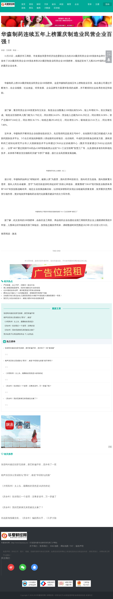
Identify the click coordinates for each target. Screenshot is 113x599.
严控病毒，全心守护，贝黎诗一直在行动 (18, 285)
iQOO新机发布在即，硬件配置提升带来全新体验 (21, 290)
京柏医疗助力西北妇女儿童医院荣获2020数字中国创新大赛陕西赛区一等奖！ (32, 296)
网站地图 (64, 546)
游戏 (23, 8)
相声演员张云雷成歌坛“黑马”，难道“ (18, 317)
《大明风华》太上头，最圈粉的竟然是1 (19, 322)
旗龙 (14, 233)
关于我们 (33, 546)
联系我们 (44, 546)
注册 (97, 4)
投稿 (107, 4)
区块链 (57, 8)
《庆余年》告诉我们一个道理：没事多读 (19, 326)
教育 (69, 4)
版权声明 (79, 546)
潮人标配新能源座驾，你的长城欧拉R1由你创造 (21, 288)
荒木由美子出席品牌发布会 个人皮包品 (18, 334)
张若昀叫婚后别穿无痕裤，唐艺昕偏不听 (19, 313)
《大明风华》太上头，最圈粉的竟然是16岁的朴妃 (24, 373)
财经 (39, 4)
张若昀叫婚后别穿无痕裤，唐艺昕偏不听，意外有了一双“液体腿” (30, 348)
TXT (71, 546)
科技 (61, 4)
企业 (77, 4)
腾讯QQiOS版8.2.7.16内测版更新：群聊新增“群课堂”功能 (25, 293)
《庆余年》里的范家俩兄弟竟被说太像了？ (21, 398)
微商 (39, 8)
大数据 (47, 8)
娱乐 (54, 4)
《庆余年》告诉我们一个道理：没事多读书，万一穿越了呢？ (28, 386)
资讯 (31, 4)
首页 (23, 4)
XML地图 (54, 546)
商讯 (31, 8)
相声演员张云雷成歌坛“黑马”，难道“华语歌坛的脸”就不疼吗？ (29, 361)
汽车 (46, 4)
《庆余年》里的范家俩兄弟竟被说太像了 (19, 330)
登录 (90, 4)
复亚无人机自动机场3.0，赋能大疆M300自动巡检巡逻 (23, 298)
